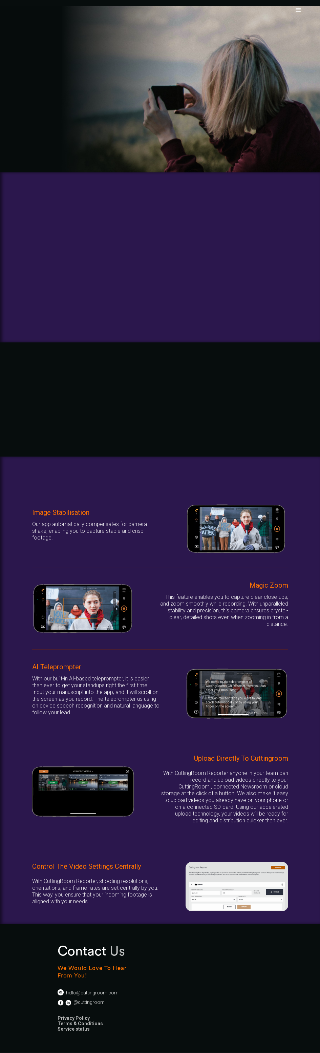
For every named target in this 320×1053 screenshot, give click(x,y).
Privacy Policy (74, 1018)
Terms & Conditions (80, 1023)
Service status (74, 1029)
